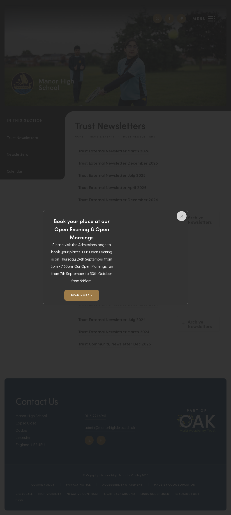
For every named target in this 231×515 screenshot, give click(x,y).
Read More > (81, 295)
